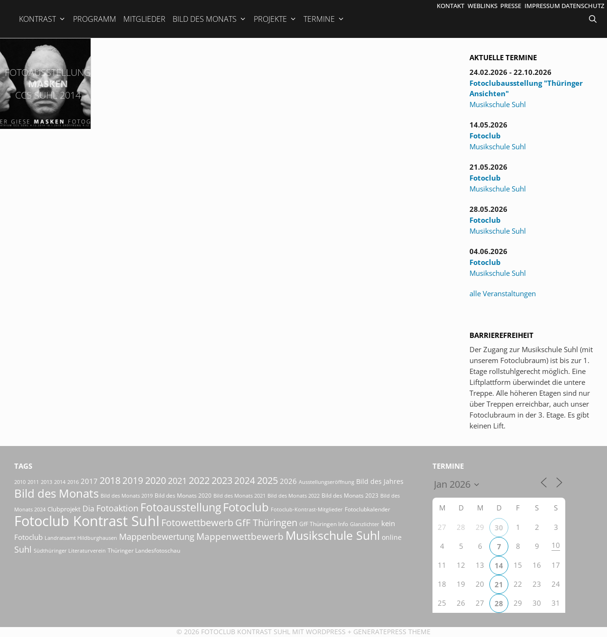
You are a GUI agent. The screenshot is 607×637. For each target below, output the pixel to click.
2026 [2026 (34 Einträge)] (288, 481)
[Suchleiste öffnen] (593, 19)
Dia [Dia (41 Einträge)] (88, 508)
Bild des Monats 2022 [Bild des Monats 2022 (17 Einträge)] (293, 495)
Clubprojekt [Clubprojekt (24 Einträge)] (64, 509)
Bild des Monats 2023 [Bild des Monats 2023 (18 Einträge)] (350, 495)
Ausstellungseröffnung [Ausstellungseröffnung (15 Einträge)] (326, 482)
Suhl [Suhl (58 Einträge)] (23, 549)
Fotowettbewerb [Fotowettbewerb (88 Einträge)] (197, 522)
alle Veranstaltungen (502, 293)
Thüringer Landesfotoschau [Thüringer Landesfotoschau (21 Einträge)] (144, 550)
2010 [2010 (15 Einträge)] (20, 482)
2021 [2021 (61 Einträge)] (177, 480)
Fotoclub (485, 135)
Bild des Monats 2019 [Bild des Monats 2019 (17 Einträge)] (127, 495)
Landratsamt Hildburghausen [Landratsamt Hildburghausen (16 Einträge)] (81, 537)
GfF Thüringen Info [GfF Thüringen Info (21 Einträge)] (323, 524)
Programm (94, 19)
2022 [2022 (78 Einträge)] (199, 480)
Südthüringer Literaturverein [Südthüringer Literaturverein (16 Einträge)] (70, 550)
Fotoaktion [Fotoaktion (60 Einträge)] (117, 508)
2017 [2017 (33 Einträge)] (89, 481)
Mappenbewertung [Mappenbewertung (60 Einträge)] (156, 536)
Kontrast (42, 19)
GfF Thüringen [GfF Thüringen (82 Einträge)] (266, 522)
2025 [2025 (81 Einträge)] (267, 480)
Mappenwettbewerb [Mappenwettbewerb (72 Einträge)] (240, 536)
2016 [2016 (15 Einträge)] (73, 482)
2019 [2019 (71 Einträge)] (132, 480)
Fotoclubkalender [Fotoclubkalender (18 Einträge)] (367, 509)
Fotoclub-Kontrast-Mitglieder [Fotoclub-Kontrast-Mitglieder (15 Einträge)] (307, 509)
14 (499, 565)
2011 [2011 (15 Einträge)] (33, 482)
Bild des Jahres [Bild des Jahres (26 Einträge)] (380, 481)
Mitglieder (144, 19)
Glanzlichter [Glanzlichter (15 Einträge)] (364, 524)
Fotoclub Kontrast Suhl (245, 631)
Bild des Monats (210, 19)
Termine (324, 19)
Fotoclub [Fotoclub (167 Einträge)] (246, 507)
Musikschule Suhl (497, 104)
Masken (48, 83)
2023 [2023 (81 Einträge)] (222, 480)
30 (499, 527)
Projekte (275, 19)
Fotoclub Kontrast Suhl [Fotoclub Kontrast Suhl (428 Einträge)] (86, 520)
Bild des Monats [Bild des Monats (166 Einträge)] (56, 493)
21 (499, 584)
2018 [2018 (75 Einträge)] (110, 480)
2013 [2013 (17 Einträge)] (46, 481)
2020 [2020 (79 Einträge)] (155, 480)
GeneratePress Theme (392, 631)
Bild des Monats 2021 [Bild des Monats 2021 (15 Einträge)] (239, 495)
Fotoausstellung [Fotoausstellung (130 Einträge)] (180, 507)
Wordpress (326, 631)
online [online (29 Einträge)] (392, 537)
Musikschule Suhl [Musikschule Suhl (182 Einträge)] (332, 535)
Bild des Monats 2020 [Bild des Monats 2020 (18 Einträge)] (183, 495)
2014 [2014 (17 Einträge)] (59, 481)
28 (499, 603)
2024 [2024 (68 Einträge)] (244, 480)
